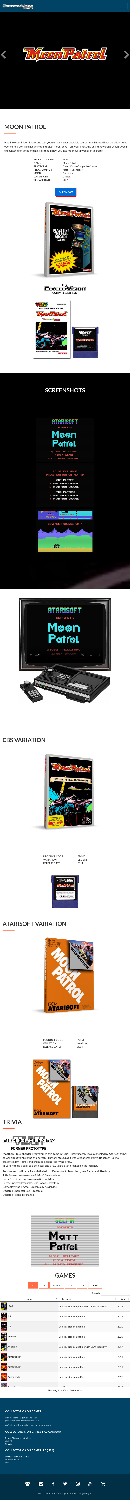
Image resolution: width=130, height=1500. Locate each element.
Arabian (12, 1336)
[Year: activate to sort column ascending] (123, 1299)
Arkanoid (12, 1346)
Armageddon (14, 1356)
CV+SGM (56, 1285)
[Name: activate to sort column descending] (29, 1299)
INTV (70, 1285)
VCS (82, 1285)
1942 (10, 1306)
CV (44, 1285)
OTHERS (95, 1285)
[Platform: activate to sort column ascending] (87, 1299)
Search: (111, 1293)
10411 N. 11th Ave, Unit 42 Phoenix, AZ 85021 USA (17, 1459)
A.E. (10, 1316)
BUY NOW (66, 192)
